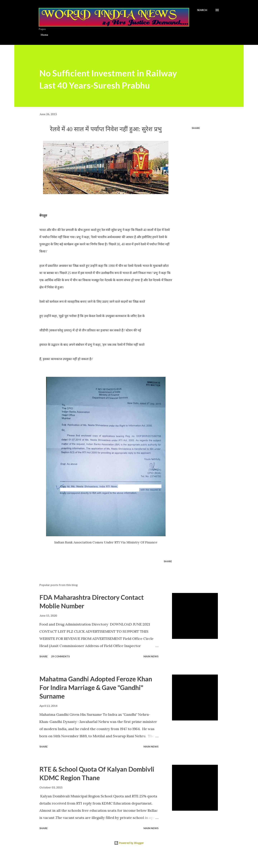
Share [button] (196, 127)
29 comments (60, 656)
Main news (151, 656)
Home (44, 34)
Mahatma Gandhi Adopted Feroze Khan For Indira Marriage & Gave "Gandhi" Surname (95, 687)
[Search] (202, 10)
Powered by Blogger (129, 843)
